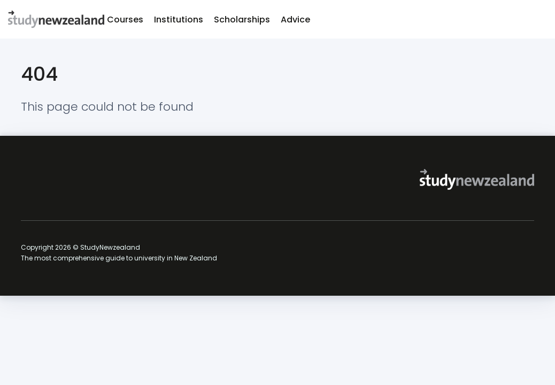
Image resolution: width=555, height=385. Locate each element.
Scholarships (242, 19)
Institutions (178, 19)
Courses (125, 19)
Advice (295, 19)
